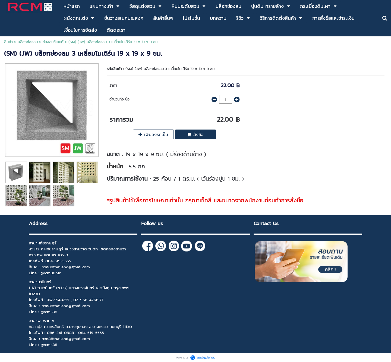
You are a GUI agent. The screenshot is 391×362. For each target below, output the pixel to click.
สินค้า (8, 42)
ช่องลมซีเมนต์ (53, 42)
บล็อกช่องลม (28, 42)
